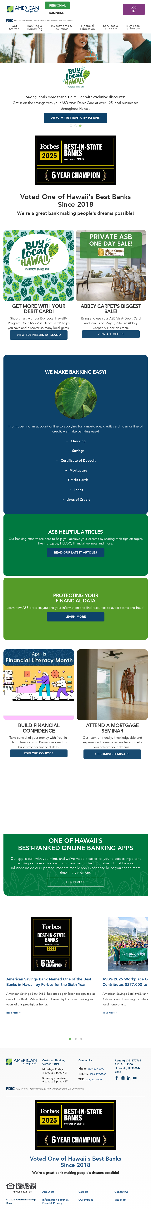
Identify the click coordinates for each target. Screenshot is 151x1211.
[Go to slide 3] (80, 126)
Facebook (117, 1078)
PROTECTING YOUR (75, 600)
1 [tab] (70, 1044)
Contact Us (121, 1191)
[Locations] (99, 9)
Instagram (123, 1078)
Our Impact (85, 1199)
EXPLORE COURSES (38, 758)
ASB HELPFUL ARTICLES (75, 537)
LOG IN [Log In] (134, 9)
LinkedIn (129, 1078)
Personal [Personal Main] (57, 5)
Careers (83, 1191)
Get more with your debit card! (38, 313)
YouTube (135, 1078)
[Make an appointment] (108, 9)
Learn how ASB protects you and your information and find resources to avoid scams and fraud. (75, 612)
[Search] (116, 9)
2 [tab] (76, 1044)
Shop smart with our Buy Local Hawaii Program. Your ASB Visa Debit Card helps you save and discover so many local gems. (39, 328)
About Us (48, 1191)
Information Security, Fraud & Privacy (55, 1201)
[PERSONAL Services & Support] (110, 27)
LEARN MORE (75, 887)
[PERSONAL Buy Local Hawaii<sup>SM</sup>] (133, 27)
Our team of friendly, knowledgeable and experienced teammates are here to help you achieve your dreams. (112, 747)
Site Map (120, 1199)
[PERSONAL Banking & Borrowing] (34, 27)
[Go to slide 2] (75, 126)
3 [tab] (81, 1044)
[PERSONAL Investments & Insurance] (61, 27)
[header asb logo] (23, 9)
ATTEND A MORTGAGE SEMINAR (112, 732)
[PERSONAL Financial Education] (87, 27)
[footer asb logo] (21, 1062)
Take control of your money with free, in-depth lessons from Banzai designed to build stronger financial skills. (38, 747)
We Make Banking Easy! (75, 377)
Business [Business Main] (56, 13)
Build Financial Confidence (38, 732)
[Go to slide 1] (71, 126)
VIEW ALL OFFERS (111, 338)
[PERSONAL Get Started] (14, 27)
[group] (75, 81)
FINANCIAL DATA (75, 605)
